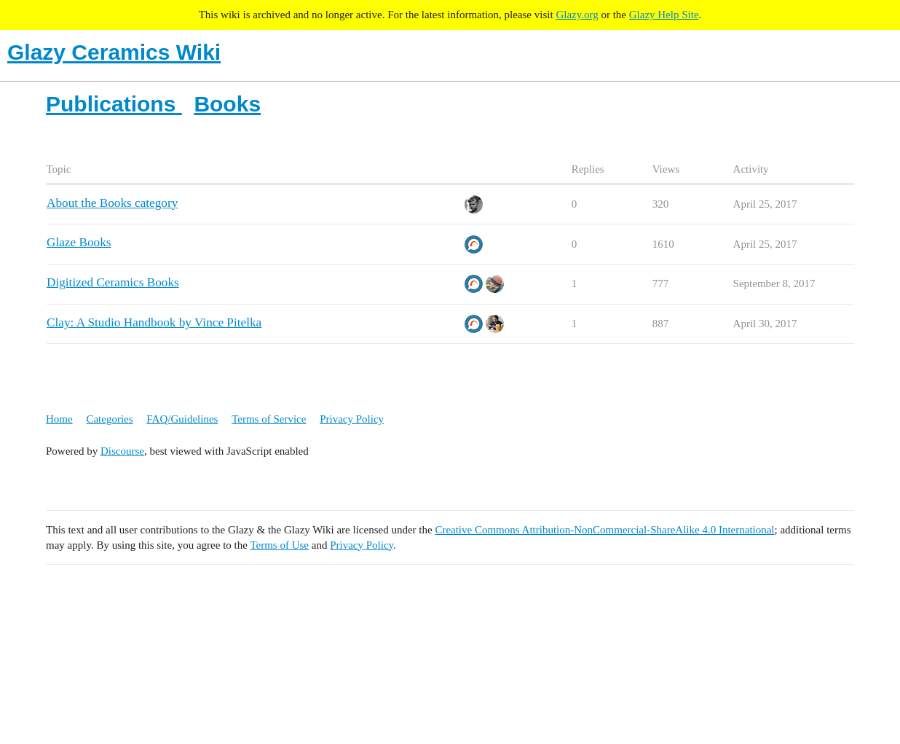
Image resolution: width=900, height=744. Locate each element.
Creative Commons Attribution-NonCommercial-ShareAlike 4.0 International (604, 530)
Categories (109, 419)
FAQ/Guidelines (182, 419)
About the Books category (112, 203)
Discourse (122, 451)
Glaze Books (79, 242)
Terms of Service (269, 419)
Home (59, 419)
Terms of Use (279, 545)
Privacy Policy (352, 419)
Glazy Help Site (664, 14)
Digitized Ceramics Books (113, 282)
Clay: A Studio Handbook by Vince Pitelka (154, 322)
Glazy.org (577, 14)
